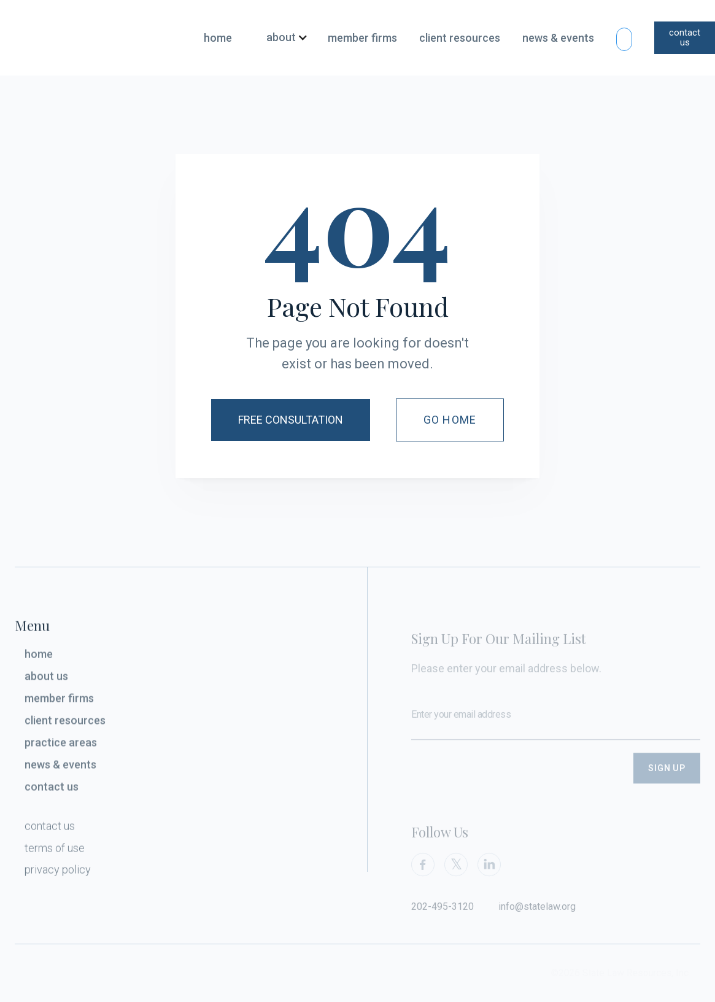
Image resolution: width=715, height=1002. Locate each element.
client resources (459, 37)
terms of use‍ (55, 851)
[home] (88, 37)
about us (46, 679)
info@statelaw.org (537, 914)
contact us (684, 38)
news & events (558, 37)
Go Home (449, 419)
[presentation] (504, 785)
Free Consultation (290, 419)
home (218, 37)
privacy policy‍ (58, 872)
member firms (362, 37)
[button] (282, 37)
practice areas (61, 745)
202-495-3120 (442, 914)
